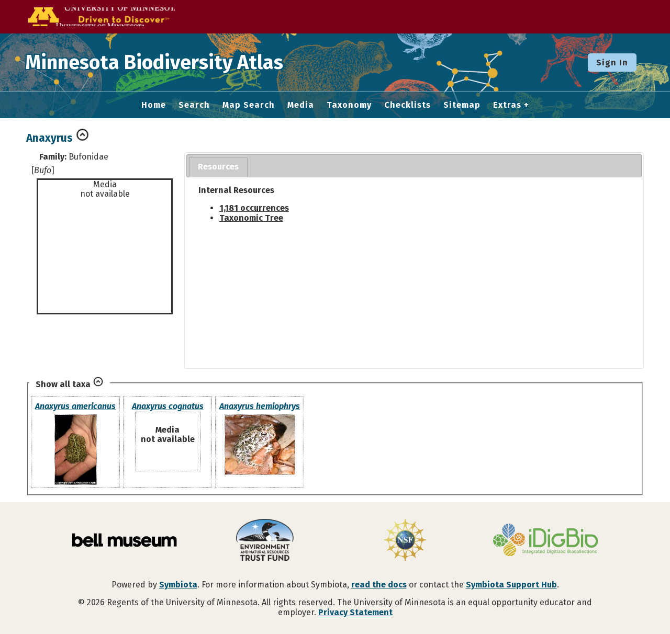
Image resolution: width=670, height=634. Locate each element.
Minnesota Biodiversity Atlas (162, 62)
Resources (218, 167)
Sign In (612, 62)
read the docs (379, 585)
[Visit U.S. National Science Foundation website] (405, 541)
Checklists (407, 105)
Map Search (248, 105)
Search (194, 105)
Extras (507, 105)
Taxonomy (349, 105)
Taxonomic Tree (251, 218)
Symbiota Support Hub (511, 585)
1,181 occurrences (254, 208)
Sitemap (462, 105)
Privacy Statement (355, 612)
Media (300, 105)
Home (153, 105)
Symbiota (178, 585)
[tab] (218, 167)
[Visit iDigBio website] (545, 541)
